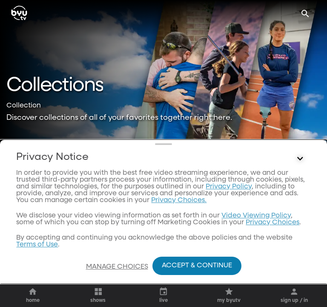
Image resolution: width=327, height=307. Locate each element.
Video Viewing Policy (256, 227)
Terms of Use (37, 256)
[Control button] (300, 170)
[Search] (305, 13)
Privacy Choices (272, 234)
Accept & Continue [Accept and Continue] (197, 265)
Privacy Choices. (179, 212)
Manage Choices (117, 267)
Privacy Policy (229, 198)
